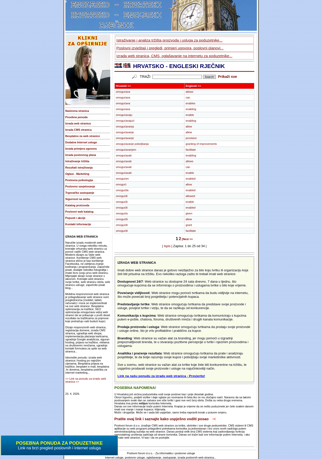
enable (190, 114)
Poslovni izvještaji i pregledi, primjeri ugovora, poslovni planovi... (170, 48)
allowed (190, 196)
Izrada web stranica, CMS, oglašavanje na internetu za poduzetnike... (174, 56)
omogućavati (124, 155)
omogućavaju (124, 114)
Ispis (167, 246)
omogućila (122, 190)
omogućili (122, 196)
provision (191, 138)
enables (190, 103)
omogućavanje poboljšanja (132, 143)
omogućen (122, 178)
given (189, 213)
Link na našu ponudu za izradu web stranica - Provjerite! (161, 376)
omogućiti (122, 219)
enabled (190, 178)
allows (189, 91)
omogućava (123, 91)
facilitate (191, 149)
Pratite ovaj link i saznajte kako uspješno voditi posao (161, 419)
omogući (121, 184)
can (188, 97)
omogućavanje (125, 132)
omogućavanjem (126, 149)
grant (189, 224)
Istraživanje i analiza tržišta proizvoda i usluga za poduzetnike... (169, 40)
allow (189, 126)
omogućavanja (125, 126)
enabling (191, 109)
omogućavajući (125, 120)
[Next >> (187, 239)
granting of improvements (201, 143)
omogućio (122, 213)
